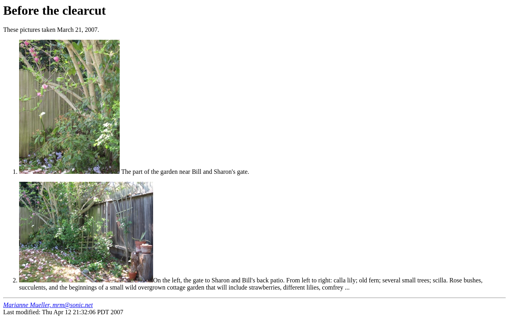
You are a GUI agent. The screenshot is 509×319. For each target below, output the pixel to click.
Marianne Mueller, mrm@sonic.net (48, 304)
